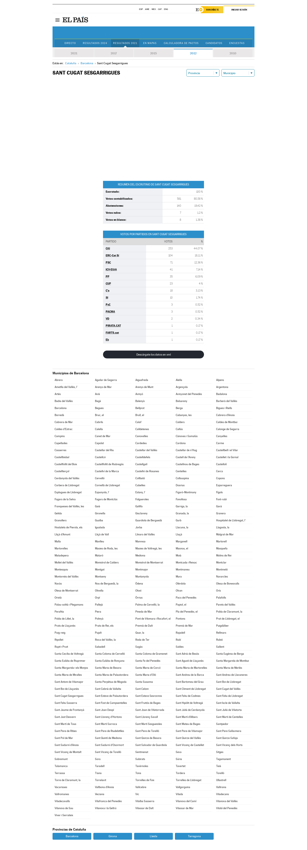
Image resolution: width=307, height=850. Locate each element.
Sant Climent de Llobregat (191, 688)
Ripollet (59, 639)
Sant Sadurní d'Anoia (67, 745)
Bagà (98, 401)
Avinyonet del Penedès (189, 394)
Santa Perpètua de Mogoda (111, 681)
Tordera (180, 773)
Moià (178, 555)
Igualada (100, 527)
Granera (221, 513)
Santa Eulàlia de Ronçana (109, 660)
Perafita (59, 611)
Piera (98, 611)
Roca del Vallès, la (105, 639)
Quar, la (139, 632)
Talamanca (61, 766)
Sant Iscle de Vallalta (228, 702)
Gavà (219, 506)
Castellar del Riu (104, 450)
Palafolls (221, 597)
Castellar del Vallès (146, 450)
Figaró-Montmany (186, 492)
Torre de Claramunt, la (68, 780)
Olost (138, 590)
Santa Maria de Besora (108, 667)
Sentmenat (141, 752)
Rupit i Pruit (61, 646)
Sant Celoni (142, 688)
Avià (97, 394)
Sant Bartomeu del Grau (190, 681)
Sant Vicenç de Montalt (68, 752)
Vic (137, 794)
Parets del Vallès (225, 604)
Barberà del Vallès (226, 401)
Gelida (58, 513)
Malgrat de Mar (225, 534)
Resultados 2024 (95, 43)
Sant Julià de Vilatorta (229, 709)
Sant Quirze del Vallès (188, 738)
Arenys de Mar (103, 387)
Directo (70, 43)
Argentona (222, 387)
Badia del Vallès (64, 401)
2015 (153, 53)
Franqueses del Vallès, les (69, 506)
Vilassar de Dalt (144, 808)
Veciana (99, 794)
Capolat (99, 443)
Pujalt (98, 632)
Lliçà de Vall (102, 534)
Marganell (181, 541)
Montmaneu (183, 569)
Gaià (97, 506)
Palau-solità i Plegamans (69, 604)
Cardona (181, 443)
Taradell (99, 766)
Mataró (99, 555)
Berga (179, 408)
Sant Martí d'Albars (187, 716)
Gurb (178, 520)
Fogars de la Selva (65, 499)
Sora (98, 759)
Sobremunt (61, 759)
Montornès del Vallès (67, 576)
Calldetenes (142, 429)
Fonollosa (181, 499)
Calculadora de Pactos (181, 43)
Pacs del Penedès (186, 597)
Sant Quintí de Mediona (108, 738)
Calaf (138, 422)
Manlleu (99, 541)
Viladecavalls (62, 801)
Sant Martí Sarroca (106, 724)
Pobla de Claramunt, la (229, 611)
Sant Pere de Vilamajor (189, 731)
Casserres (60, 450)
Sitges (219, 752)
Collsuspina (182, 478)
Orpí (97, 597)
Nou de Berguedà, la (106, 583)
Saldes (180, 646)
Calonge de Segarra (227, 429)
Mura (179, 576)
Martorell (221, 541)
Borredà (59, 415)
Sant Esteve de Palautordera (111, 695)
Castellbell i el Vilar (227, 450)
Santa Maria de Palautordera (111, 674)
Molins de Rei (223, 555)
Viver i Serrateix (64, 815)
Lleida (153, 836)
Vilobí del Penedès (226, 808)
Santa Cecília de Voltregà (69, 653)
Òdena (139, 583)
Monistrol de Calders (107, 562)
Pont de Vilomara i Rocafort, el (153, 618)
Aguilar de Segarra (106, 380)
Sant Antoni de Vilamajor (69, 681)
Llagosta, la (222, 527)
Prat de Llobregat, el (228, 618)
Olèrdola (181, 583)
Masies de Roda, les (106, 548)
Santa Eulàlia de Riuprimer (70, 660)
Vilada (179, 794)
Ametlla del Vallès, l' (66, 387)
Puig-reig (60, 632)
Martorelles (61, 548)
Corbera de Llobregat (67, 485)
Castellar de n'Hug (186, 450)
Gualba (99, 520)
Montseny (100, 576)
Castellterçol (62, 471)
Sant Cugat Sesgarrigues (69, 695)
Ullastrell (221, 780)
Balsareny (181, 401)
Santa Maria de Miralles (68, 674)
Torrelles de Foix (144, 780)
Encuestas (237, 43)
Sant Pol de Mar (64, 738)
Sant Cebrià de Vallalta (108, 688)
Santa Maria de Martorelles (191, 667)
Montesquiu (61, 569)
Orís (218, 590)
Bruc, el (99, 415)
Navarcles (222, 576)
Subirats (140, 759)
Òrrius (139, 597)
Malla (58, 541)
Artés (58, 394)
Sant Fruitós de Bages (148, 702)
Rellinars (221, 632)
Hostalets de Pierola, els (68, 527)
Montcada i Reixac (186, 562)
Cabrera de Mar (64, 422)
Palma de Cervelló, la (147, 604)
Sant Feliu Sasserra (66, 702)
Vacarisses (61, 787)
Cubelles (140, 485)
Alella (179, 380)
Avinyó (139, 394)
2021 (74, 53)
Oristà (58, 597)
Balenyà (140, 401)
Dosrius (180, 485)
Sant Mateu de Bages (188, 724)
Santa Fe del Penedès (147, 660)
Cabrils (99, 422)
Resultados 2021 (125, 43)
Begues (99, 408)
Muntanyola (142, 576)
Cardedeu (141, 443)
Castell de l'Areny (186, 457)
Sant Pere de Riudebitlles (109, 731)
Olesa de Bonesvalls (227, 583)
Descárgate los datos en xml (153, 354)
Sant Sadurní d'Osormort (109, 745)
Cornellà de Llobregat (107, 485)
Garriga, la (182, 506)
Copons (220, 478)
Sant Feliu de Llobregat (229, 695)
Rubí (178, 639)
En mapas (150, 43)
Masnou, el (182, 548)
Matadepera (62, 555)
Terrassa (60, 773)
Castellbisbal (62, 457)
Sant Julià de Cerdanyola (190, 709)
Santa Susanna (144, 681)
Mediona (140, 555)
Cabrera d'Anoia (225, 415)
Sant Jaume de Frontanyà (69, 709)
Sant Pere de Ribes (66, 731)
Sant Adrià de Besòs (187, 653)
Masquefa (221, 548)
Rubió (219, 639)
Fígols (219, 492)
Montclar (221, 562)
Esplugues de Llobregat (68, 492)
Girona (113, 836)
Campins (60, 436)
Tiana (98, 773)
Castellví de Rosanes (147, 471)
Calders (180, 422)
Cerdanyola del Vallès (67, 478)
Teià (218, 766)
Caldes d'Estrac (64, 429)
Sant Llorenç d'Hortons (108, 716)
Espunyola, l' (102, 492)
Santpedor (222, 724)
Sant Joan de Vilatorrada (149, 709)
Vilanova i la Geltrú (105, 808)
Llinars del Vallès (145, 534)
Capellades (61, 443)
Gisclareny (141, 513)
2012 (193, 53)
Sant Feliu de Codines (188, 695)
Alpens (220, 380)
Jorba (138, 527)
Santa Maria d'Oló (145, 674)
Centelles (181, 471)
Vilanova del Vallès (227, 801)
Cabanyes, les (184, 415)
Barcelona (61, 408)
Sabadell (100, 646)
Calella (99, 429)
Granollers (61, 520)
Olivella (99, 590)
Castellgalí (141, 464)
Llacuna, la (182, 527)
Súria (179, 759)
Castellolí (221, 464)
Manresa (140, 541)
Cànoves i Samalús (187, 436)
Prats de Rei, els (104, 625)
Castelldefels (142, 457)
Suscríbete (212, 9)
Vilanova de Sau (64, 808)
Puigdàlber (222, 625)
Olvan (179, 590)
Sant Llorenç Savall (146, 716)
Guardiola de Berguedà (148, 520)
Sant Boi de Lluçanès (67, 688)
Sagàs (139, 646)
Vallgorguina (183, 787)
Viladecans (222, 794)
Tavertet (180, 766)
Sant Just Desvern (65, 716)
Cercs (219, 471)
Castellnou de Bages (187, 464)
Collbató (140, 478)
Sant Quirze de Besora (148, 738)
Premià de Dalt (144, 625)
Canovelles (141, 436)
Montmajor (141, 569)
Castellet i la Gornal (227, 457)
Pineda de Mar (143, 611)
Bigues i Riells (224, 408)
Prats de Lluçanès (65, 625)
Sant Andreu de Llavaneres (231, 674)
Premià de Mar (184, 625)
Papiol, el (181, 604)
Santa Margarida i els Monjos (71, 667)
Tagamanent (223, 759)
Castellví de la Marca (107, 471)
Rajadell (180, 632)
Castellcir (100, 457)
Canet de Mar (102, 436)
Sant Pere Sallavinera (228, 731)
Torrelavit (100, 780)
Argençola (182, 387)
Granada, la (182, 513)
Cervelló (99, 478)
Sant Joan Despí (104, 709)
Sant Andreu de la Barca (190, 674)
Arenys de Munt (144, 387)
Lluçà (179, 534)
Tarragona (194, 836)
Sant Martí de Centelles (229, 716)
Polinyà (99, 618)
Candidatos (214, 43)
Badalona (221, 394)
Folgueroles (142, 499)
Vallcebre (140, 787)
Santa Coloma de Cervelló (110, 653)
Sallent (220, 646)
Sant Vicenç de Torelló (108, 752)
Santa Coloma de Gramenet (151, 653)
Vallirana (221, 787)
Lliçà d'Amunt (62, 534)
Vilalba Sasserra (144, 801)
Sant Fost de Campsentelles (111, 702)
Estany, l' (140, 492)
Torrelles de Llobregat (188, 780)
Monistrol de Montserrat (149, 562)
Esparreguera (224, 485)
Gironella (100, 513)
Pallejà (99, 604)
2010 (233, 53)
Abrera (59, 380)
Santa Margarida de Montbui (232, 660)
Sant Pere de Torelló (147, 731)
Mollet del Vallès (64, 562)
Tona (138, 773)
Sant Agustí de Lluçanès (190, 660)
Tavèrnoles (141, 766)
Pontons (180, 618)
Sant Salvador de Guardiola (151, 745)
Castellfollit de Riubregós (109, 464)
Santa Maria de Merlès (229, 667)
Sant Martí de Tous (65, 724)
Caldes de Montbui (226, 422)
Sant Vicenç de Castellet (190, 745)
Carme (220, 443)
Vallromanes (62, 794)
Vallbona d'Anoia (104, 787)
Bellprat (139, 408)
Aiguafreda (141, 380)
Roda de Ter (142, 639)
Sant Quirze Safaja (227, 738)
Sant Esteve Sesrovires (148, 695)
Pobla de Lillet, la (64, 618)
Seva (179, 752)
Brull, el (139, 415)
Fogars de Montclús (106, 499)
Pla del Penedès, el (187, 611)
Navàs (58, 583)
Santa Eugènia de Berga (230, 653)
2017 (114, 53)
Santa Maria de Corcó (148, 667)
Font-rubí (221, 499)
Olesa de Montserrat (66, 590)
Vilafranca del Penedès (108, 801)
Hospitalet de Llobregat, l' (231, 520)
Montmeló (222, 569)
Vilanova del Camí (186, 801)
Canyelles (221, 436)
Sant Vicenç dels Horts (229, 745)
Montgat (99, 569)
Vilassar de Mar (185, 808)
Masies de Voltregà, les (148, 548)
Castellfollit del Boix (66, 464)
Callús (179, 429)
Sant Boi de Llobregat (228, 681)
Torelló (220, 773)
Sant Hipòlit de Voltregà (189, 702)
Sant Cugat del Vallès (228, 688)
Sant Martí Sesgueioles (148, 724)
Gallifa (139, 506)
